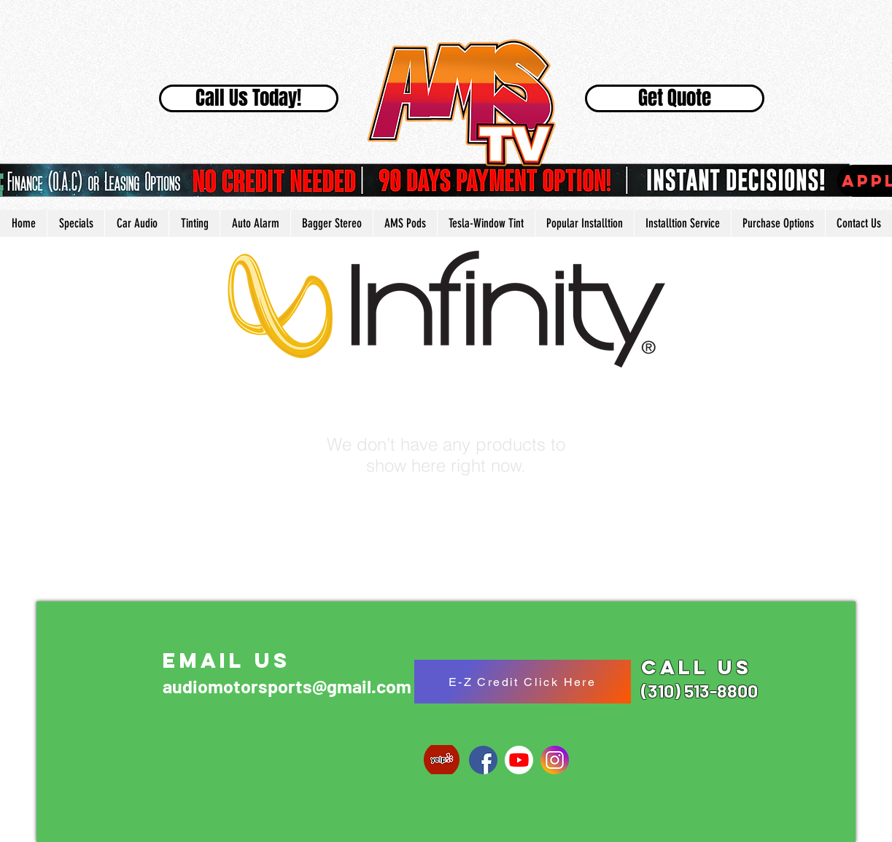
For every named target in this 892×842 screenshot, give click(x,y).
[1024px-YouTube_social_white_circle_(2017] (519, 760)
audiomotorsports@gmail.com (287, 686)
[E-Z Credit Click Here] (522, 681)
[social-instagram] (554, 760)
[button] (584, 223)
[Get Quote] (674, 98)
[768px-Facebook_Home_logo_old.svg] (483, 760)
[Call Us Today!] (248, 98)
